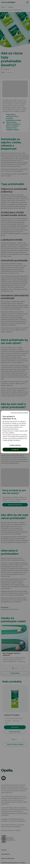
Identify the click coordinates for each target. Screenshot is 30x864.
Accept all (15, 449)
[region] (15, 432)
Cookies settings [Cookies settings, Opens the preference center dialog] (15, 445)
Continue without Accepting (19, 412)
